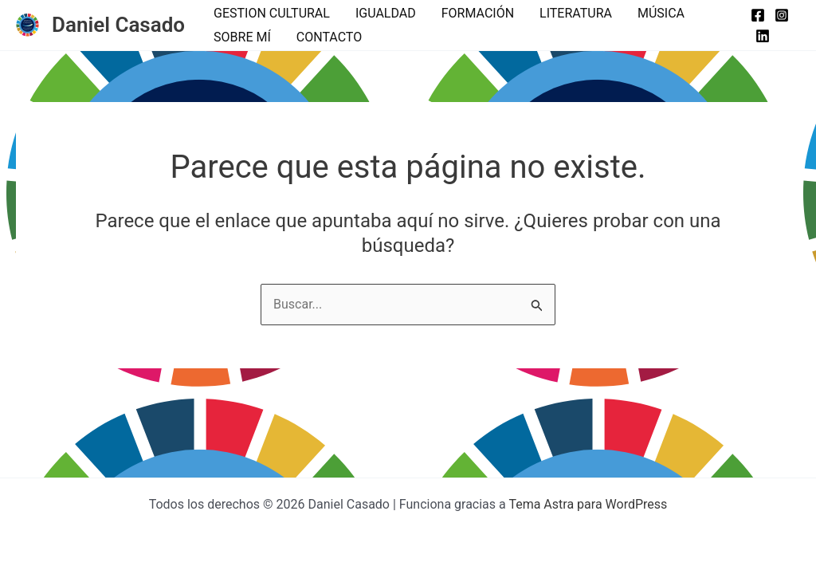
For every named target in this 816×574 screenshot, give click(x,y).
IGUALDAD (385, 13)
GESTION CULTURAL (272, 13)
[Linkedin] (762, 36)
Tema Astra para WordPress (587, 504)
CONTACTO (329, 37)
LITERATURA (575, 13)
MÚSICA (661, 13)
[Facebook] (758, 15)
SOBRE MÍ (242, 37)
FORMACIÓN (477, 13)
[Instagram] (782, 15)
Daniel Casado (118, 25)
